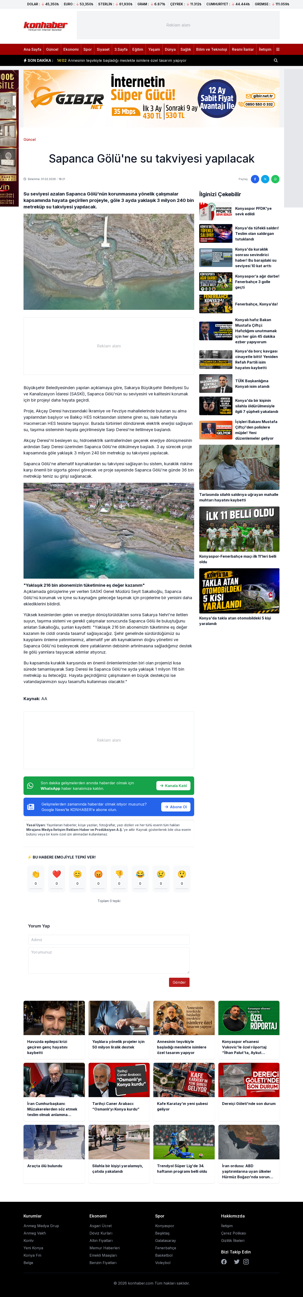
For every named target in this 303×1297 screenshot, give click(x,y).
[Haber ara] (275, 60)
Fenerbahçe (165, 1248)
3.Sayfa (121, 49)
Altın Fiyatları (101, 1240)
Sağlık (186, 49)
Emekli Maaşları (103, 1255)
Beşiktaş (162, 1233)
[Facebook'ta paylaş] (255, 179)
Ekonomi (71, 49)
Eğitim (137, 49)
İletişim (265, 49)
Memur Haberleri (104, 1248)
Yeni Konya (33, 1248)
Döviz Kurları (100, 1233)
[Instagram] (246, 1261)
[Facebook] (224, 1261)
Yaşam (154, 49)
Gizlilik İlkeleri (232, 1240)
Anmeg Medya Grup (41, 1225)
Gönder (179, 982)
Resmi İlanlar (243, 49)
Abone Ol (176, 807)
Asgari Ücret (100, 1225)
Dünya (170, 49)
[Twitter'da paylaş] (265, 179)
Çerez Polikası (233, 1233)
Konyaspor (164, 1225)
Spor (87, 49)
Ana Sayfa (32, 49)
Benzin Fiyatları (102, 1262)
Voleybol (162, 1262)
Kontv (29, 1240)
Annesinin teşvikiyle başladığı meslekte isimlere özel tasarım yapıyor (122, 60)
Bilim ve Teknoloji (211, 49)
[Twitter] (237, 1261)
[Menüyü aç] (277, 49)
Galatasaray (165, 1240)
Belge (28, 1262)
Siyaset (103, 49)
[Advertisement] (178, 25)
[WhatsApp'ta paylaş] (275, 179)
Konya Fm (32, 1255)
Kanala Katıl (173, 785)
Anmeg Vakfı (35, 1233)
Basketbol (163, 1255)
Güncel (52, 49)
